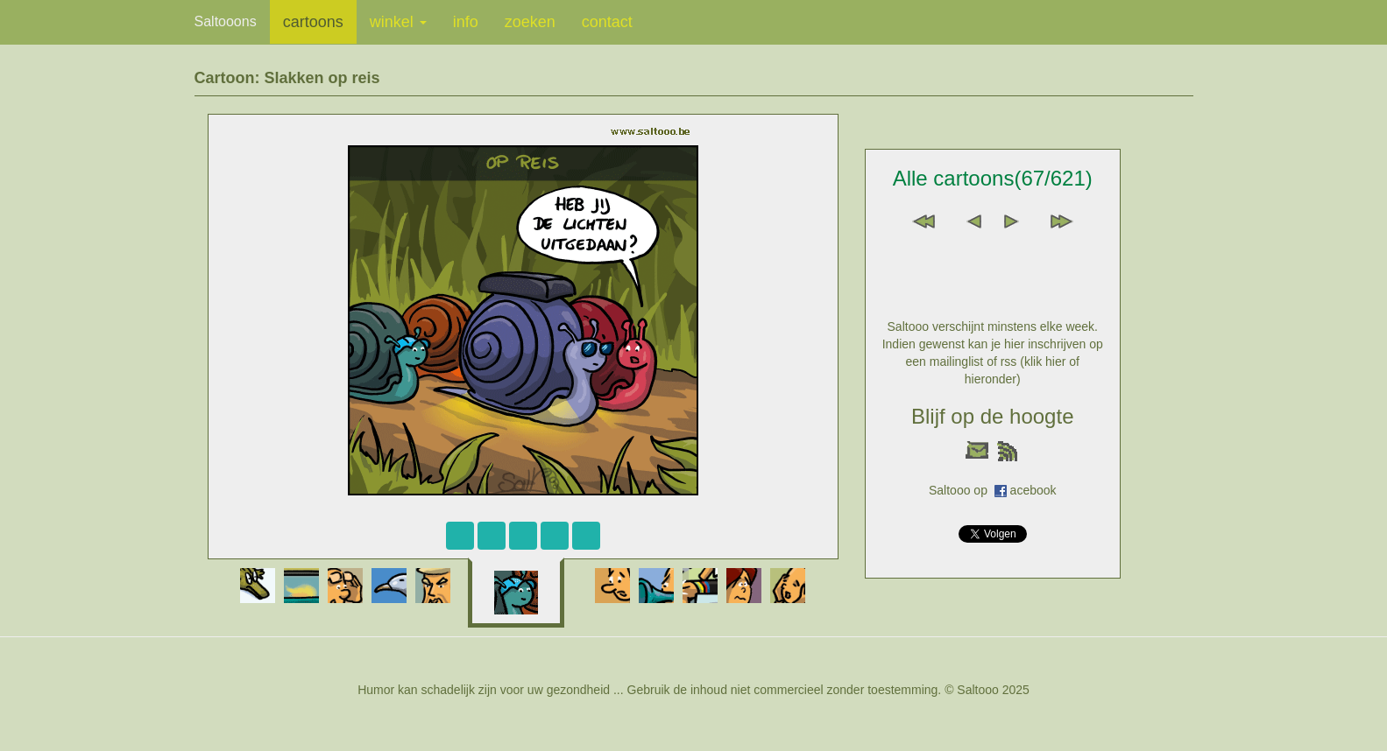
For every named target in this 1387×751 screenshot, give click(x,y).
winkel (398, 22)
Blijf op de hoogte (992, 416)
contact (607, 22)
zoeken (530, 22)
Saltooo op (961, 490)
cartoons (313, 22)
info (465, 22)
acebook (1033, 490)
